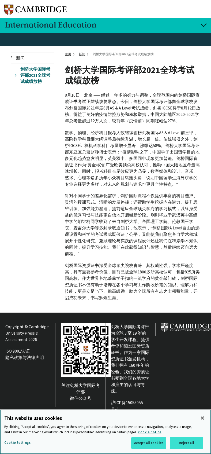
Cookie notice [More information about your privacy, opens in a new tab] (149, 432)
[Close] (202, 418)
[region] (105, 431)
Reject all (186, 443)
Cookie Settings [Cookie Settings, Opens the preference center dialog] (17, 442)
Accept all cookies (148, 443)
